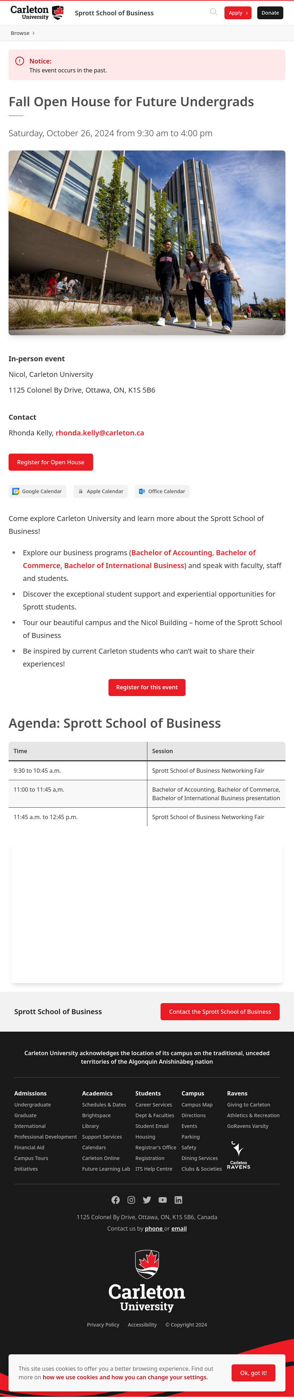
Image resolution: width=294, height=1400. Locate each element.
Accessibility (142, 1327)
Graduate (25, 1118)
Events (189, 1129)
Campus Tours (31, 1161)
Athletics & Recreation (253, 1118)
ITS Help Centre (154, 1172)
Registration (150, 1161)
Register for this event (147, 691)
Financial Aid (29, 1150)
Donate (269, 12)
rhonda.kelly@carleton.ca (100, 436)
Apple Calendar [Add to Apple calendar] (100, 494)
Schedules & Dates (104, 1107)
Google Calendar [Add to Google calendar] (37, 494)
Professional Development (45, 1139)
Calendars (94, 1150)
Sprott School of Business (115, 13)
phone (154, 1232)
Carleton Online (101, 1161)
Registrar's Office (156, 1150)
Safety (189, 1150)
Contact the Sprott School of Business (220, 1015)
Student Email (152, 1129)
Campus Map (197, 1107)
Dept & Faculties (155, 1118)
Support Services (102, 1139)
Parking (191, 1139)
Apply (235, 12)
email (179, 1232)
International (30, 1129)
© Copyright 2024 (186, 1327)
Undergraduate (32, 1107)
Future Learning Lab (106, 1172)
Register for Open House (51, 465)
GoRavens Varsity (248, 1129)
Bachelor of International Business (124, 568)
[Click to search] (213, 12)
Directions (194, 1118)
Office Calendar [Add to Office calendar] (161, 494)
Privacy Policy (103, 1327)
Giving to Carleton (248, 1107)
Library (90, 1129)
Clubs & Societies (202, 1172)
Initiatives (26, 1172)
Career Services (154, 1107)
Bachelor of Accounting (171, 556)
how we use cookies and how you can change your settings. (125, 1377)
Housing (146, 1139)
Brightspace (96, 1118)
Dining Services (200, 1161)
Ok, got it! (253, 1373)
